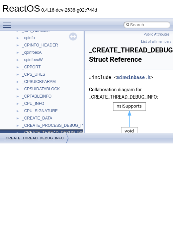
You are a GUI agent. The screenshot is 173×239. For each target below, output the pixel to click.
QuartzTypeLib (35, 87)
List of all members (156, 42)
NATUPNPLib (34, 51)
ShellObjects (33, 124)
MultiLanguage (35, 43)
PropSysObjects (36, 65)
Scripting (30, 102)
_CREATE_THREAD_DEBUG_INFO (34, 138)
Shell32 (28, 117)
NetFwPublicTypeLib (40, 58)
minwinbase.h (133, 77)
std (24, 131)
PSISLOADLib (34, 73)
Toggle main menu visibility (9, 22)
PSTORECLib (34, 80)
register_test (33, 95)
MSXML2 (30, 36)
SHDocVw (31, 109)
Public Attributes (156, 34)
